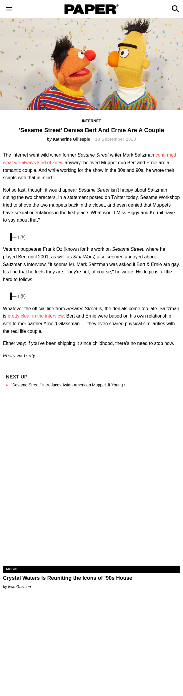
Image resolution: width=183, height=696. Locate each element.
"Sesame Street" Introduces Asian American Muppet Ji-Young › (68, 385)
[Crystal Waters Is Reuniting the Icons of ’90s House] (91, 521)
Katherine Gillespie (71, 139)
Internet (91, 121)
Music (11, 569)
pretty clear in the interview (36, 315)
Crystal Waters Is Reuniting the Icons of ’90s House (67, 578)
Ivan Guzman (19, 586)
